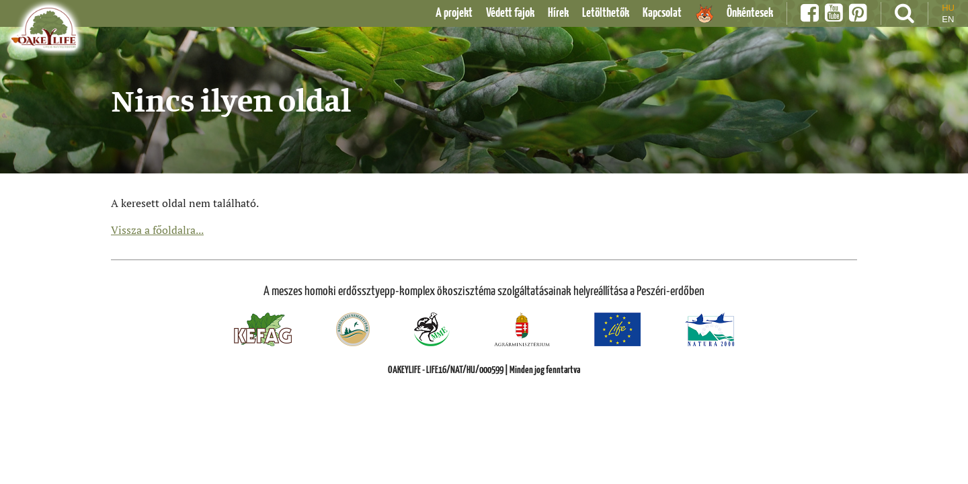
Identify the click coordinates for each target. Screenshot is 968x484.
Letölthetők (605, 13)
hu (948, 8)
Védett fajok (510, 13)
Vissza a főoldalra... (157, 230)
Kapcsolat (662, 13)
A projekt (454, 13)
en (948, 19)
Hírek (558, 13)
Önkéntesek (750, 13)
